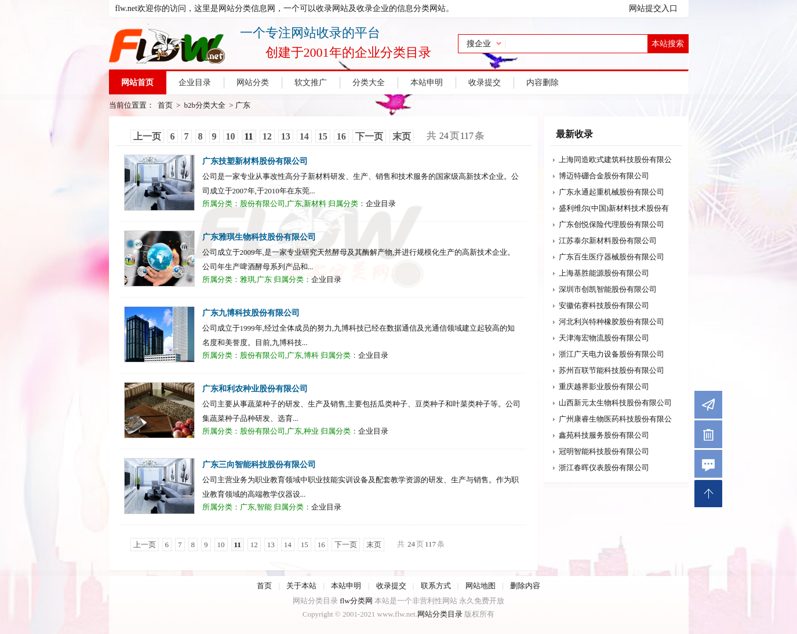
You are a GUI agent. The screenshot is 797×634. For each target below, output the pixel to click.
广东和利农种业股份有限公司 (255, 388)
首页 (165, 105)
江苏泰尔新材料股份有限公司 (608, 240)
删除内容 (525, 585)
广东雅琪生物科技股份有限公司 (259, 237)
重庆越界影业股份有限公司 (604, 386)
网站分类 (252, 82)
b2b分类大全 (205, 105)
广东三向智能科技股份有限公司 (259, 464)
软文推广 (310, 82)
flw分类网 (356, 600)
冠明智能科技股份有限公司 (604, 451)
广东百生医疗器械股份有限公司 (611, 256)
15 (322, 136)
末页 (401, 136)
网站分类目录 (440, 614)
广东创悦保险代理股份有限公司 (611, 224)
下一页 (369, 136)
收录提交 (484, 82)
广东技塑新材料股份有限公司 (255, 161)
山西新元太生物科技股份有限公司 (615, 402)
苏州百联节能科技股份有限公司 (611, 370)
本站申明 (426, 82)
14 (304, 136)
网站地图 (480, 585)
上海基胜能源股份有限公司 (604, 273)
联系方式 (436, 585)
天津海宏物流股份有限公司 (604, 338)
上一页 (147, 136)
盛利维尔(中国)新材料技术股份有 (614, 208)
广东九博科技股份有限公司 (251, 313)
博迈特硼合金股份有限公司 (604, 175)
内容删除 (542, 82)
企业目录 (195, 82)
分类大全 (368, 82)
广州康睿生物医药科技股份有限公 (615, 419)
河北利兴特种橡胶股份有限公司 (611, 321)
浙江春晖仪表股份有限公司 (604, 467)
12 (267, 136)
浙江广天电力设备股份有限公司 (611, 354)
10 (230, 136)
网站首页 (137, 82)
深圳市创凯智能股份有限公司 (608, 289)
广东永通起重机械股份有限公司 (611, 192)
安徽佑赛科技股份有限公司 (604, 305)
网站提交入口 (653, 8)
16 (341, 136)
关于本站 (301, 585)
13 (285, 136)
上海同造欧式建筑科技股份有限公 (615, 159)
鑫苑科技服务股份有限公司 (604, 435)
